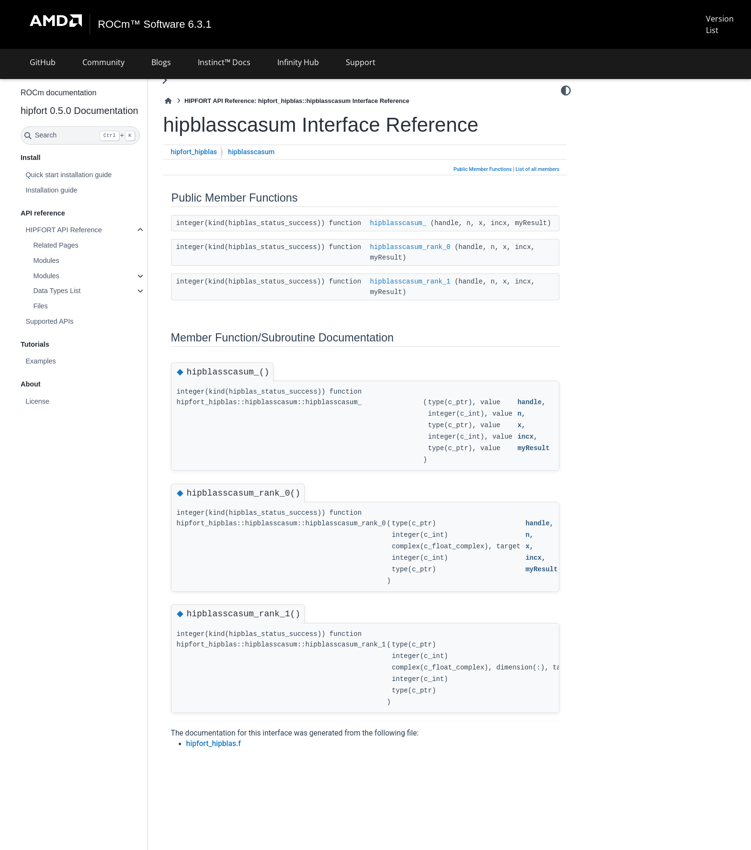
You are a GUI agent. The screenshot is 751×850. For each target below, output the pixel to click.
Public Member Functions (483, 169)
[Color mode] (566, 90)
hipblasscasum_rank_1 (435, 292)
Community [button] (103, 62)
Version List (719, 24)
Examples (66, 361)
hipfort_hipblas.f (239, 754)
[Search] (105, 135)
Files (65, 306)
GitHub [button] (43, 62)
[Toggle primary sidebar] (190, 80)
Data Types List (82, 291)
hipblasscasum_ (423, 223)
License (63, 401)
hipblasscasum (276, 152)
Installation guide (76, 190)
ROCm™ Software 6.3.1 (155, 24)
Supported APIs (75, 321)
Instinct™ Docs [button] (224, 62)
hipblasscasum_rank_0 (435, 257)
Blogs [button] (161, 62)
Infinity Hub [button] (298, 62)
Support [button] (361, 62)
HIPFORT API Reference (89, 230)
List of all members (537, 169)
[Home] (193, 101)
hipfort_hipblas (219, 152)
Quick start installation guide (94, 175)
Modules (71, 260)
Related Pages (80, 245)
